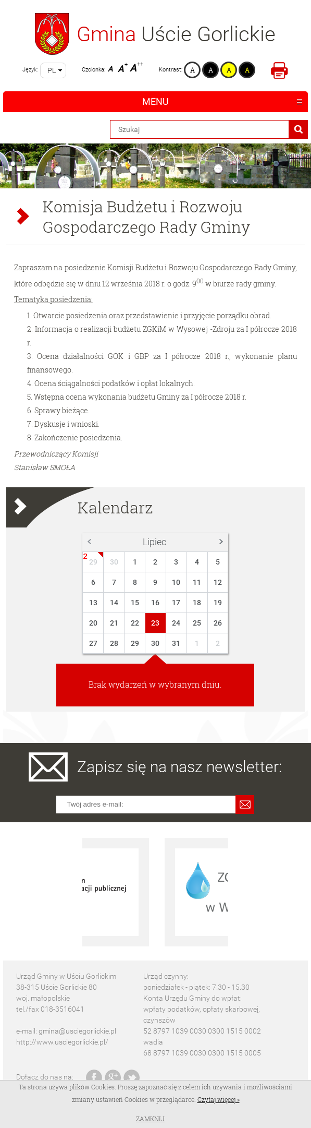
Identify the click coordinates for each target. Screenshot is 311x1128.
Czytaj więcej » (218, 1099)
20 (93, 623)
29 (93, 562)
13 (93, 602)
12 (218, 582)
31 (176, 643)
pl (51, 70)
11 (197, 582)
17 (176, 602)
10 (176, 582)
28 (114, 643)
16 (155, 602)
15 (135, 602)
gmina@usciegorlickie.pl (77, 1031)
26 (218, 623)
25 (197, 623)
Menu (155, 101)
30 (114, 562)
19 (218, 602)
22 (135, 623)
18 (197, 602)
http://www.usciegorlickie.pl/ (62, 1042)
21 (114, 623)
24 (176, 623)
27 (93, 643)
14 (114, 602)
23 (155, 623)
